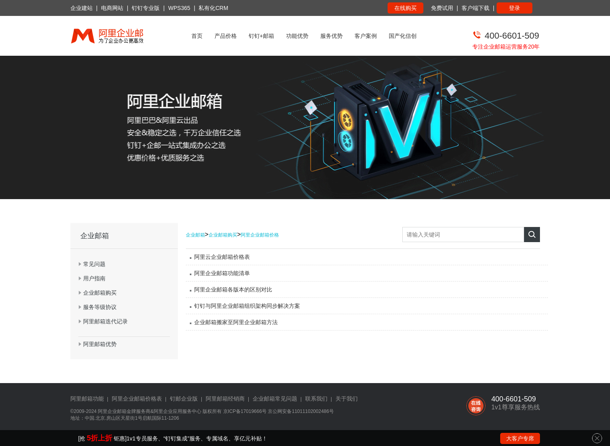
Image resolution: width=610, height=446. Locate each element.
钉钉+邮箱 (261, 36)
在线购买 (405, 8)
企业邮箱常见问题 (275, 398)
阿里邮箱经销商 (225, 398)
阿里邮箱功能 (87, 398)
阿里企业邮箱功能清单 (222, 273)
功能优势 (297, 36)
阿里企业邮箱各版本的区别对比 (233, 289)
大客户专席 (520, 438)
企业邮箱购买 (223, 235)
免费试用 (442, 8)
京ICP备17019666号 (245, 411)
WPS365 (179, 8)
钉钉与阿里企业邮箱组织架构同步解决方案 (247, 306)
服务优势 (331, 36)
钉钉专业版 (146, 8)
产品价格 (225, 36)
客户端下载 (475, 8)
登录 (514, 8)
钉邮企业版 (184, 398)
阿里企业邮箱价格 (260, 235)
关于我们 (346, 398)
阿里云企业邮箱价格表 (222, 257)
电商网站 (112, 8)
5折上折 (99, 438)
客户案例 (366, 36)
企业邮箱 (195, 235)
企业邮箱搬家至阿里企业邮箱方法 (236, 322)
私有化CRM (213, 8)
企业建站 (81, 8)
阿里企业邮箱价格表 (137, 398)
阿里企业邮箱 (112, 411)
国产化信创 (403, 36)
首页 (197, 36)
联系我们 (316, 398)
